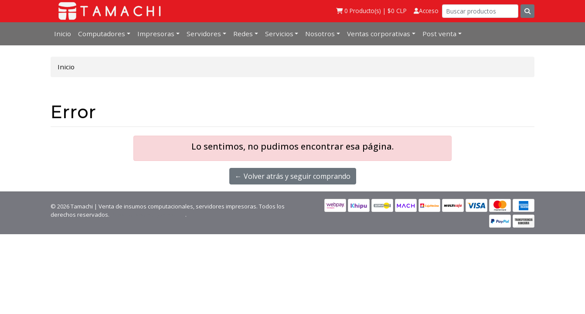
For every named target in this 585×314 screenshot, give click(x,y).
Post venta (439, 33)
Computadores (101, 33)
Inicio (62, 33)
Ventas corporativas (378, 33)
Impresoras (155, 33)
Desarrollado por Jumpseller (148, 214)
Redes (243, 33)
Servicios (279, 33)
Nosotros (320, 33)
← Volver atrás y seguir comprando (292, 176)
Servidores (204, 33)
